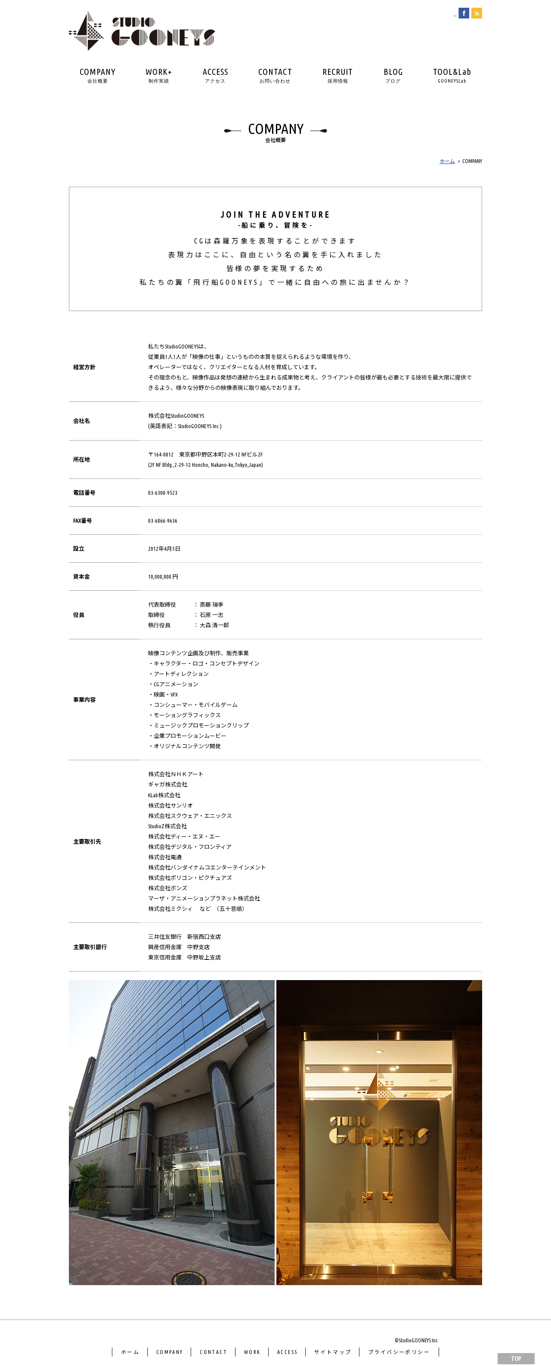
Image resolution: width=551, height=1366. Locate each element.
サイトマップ (332, 1352)
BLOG (393, 75)
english (446, 13)
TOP (516, 1358)
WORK (252, 1352)
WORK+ (158, 75)
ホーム (130, 1352)
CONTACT (275, 75)
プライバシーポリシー (399, 1352)
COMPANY (97, 75)
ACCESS (215, 75)
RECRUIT (337, 75)
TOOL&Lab (452, 75)
